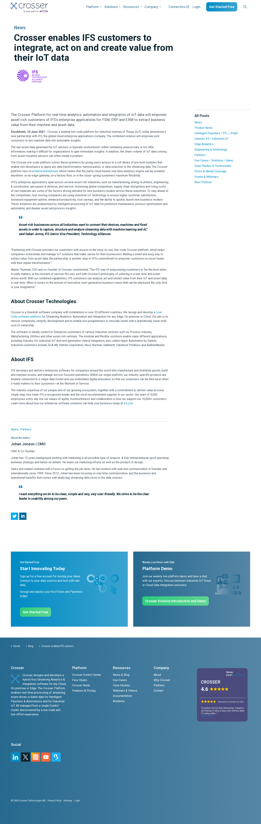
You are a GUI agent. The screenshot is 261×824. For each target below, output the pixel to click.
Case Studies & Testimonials (212, 166)
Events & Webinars (206, 176)
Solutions (111, 7)
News (14, 429)
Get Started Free (221, 6)
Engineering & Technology (210, 149)
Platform (92, 7)
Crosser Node (81, 685)
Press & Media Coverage (210, 171)
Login (196, 7)
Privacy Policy (54, 800)
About (157, 675)
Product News (203, 128)
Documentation (122, 696)
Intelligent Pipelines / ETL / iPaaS (216, 133)
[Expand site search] (245, 6)
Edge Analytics (203, 144)
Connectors (179, 7)
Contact (158, 690)
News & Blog (121, 675)
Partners (25, 429)
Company (151, 7)
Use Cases (120, 680)
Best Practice (203, 182)
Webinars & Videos (125, 690)
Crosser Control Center (86, 675)
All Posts (201, 116)
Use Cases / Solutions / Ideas (213, 160)
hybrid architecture (46, 171)
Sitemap (67, 800)
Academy (119, 701)
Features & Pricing (84, 690)
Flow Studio (79, 680)
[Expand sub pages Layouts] (251, 7)
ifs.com (128, 403)
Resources (131, 7)
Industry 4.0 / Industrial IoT (211, 138)
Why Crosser (162, 680)
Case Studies (121, 685)
